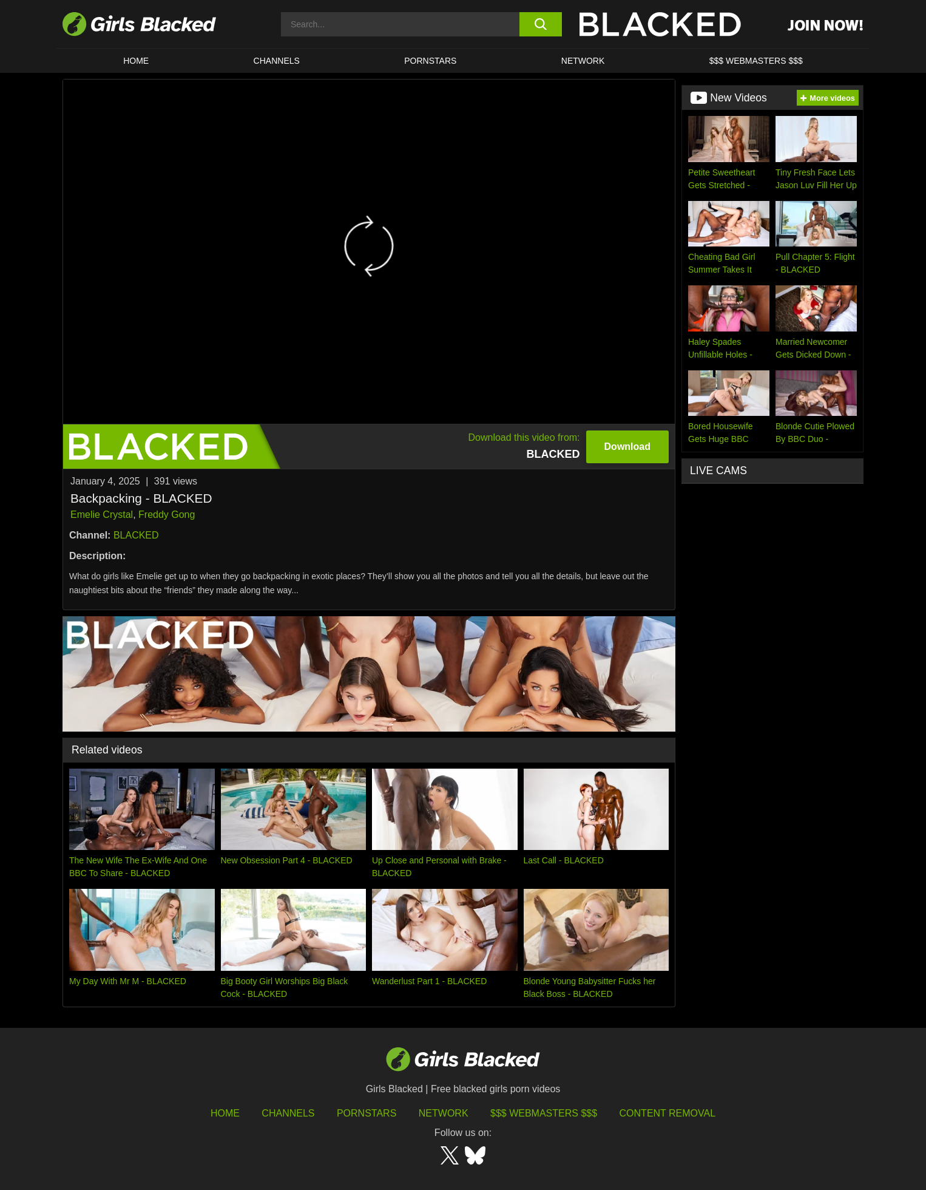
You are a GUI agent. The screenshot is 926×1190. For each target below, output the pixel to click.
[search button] (540, 24)
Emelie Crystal (101, 514)
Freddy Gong (166, 514)
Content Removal (668, 1113)
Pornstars (366, 1113)
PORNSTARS (430, 61)
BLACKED (136, 535)
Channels (277, 61)
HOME (136, 61)
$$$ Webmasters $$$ (756, 61)
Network (583, 61)
